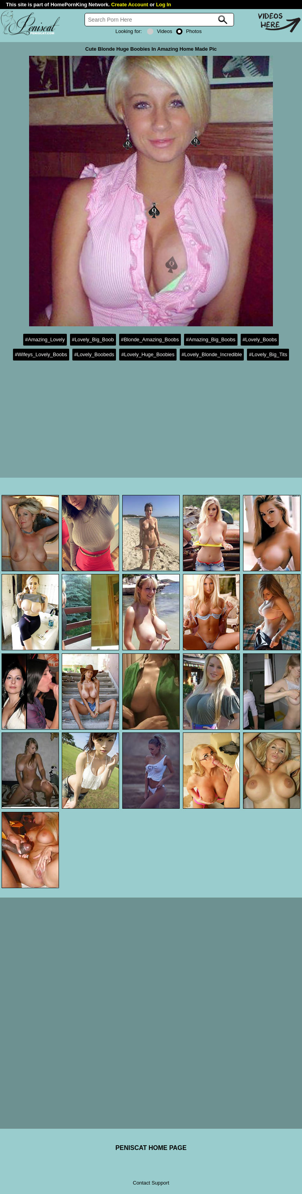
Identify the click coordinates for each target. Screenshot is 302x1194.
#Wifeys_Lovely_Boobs (41, 354)
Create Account (129, 4)
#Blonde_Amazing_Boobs (150, 339)
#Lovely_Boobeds (94, 354)
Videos (159, 31)
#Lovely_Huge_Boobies (147, 354)
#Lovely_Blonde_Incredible (212, 354)
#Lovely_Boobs (260, 339)
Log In (163, 4)
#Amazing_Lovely (45, 339)
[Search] (159, 19)
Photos (189, 31)
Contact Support (151, 1183)
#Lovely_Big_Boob (93, 339)
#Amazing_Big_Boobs (211, 339)
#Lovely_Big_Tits (268, 354)
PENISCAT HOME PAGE (151, 1147)
